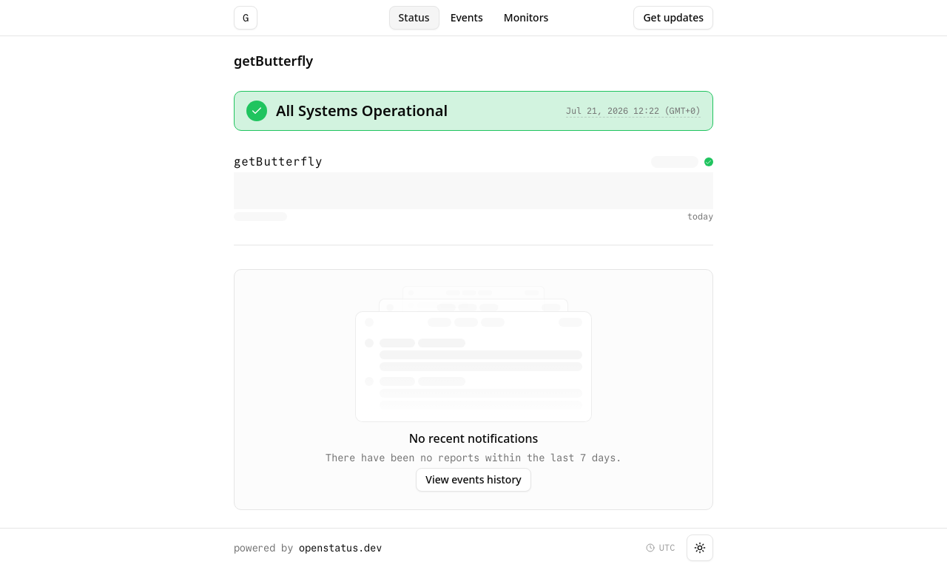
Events (467, 17)
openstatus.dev (340, 548)
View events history (473, 479)
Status (414, 17)
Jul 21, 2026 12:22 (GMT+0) (633, 110)
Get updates (673, 17)
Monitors (526, 17)
